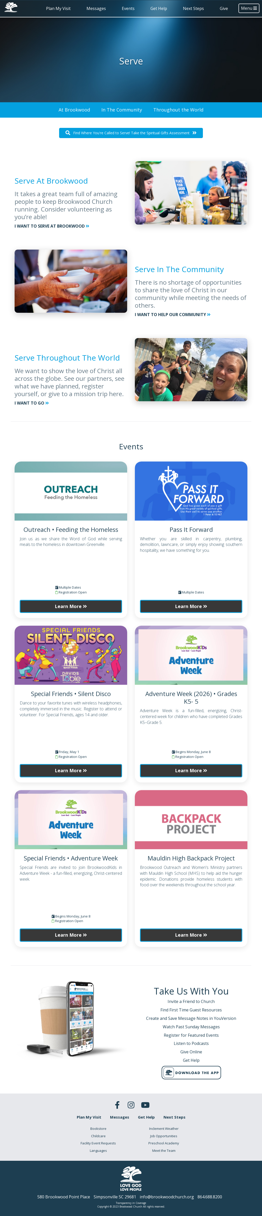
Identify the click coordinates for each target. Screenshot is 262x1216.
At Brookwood (74, 110)
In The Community (121, 110)
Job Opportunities (163, 1136)
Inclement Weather (164, 1128)
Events (128, 8)
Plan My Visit (58, 8)
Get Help (158, 8)
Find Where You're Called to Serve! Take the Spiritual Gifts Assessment (131, 132)
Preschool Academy (163, 1143)
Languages (98, 1150)
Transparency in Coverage (131, 1203)
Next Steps (193, 8)
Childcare (98, 1136)
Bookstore (98, 1128)
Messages (96, 8)
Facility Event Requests (98, 1143)
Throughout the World (178, 110)
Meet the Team (164, 1150)
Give (224, 8)
